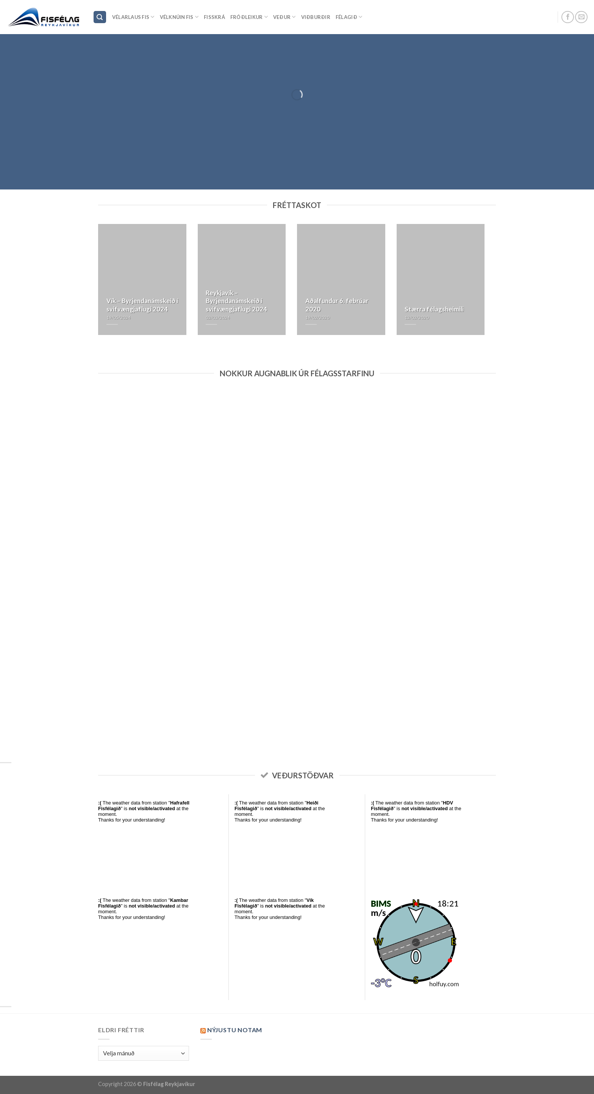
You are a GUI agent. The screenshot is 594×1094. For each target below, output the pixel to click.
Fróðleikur (249, 16)
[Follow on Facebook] (567, 17)
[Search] (100, 17)
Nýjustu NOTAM (234, 1029)
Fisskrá (214, 17)
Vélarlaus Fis (133, 16)
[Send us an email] (581, 17)
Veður (284, 16)
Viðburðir (315, 17)
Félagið (349, 16)
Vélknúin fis (179, 16)
